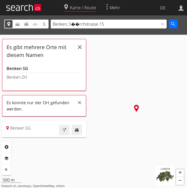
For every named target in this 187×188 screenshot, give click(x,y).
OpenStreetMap (43, 186)
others (60, 186)
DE (163, 8)
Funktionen (6, 169)
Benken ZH (17, 77)
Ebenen (6, 158)
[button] (180, 173)
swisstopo (24, 186)
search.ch (10, 186)
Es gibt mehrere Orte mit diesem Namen (36, 51)
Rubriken (6, 147)
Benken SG (17, 68)
